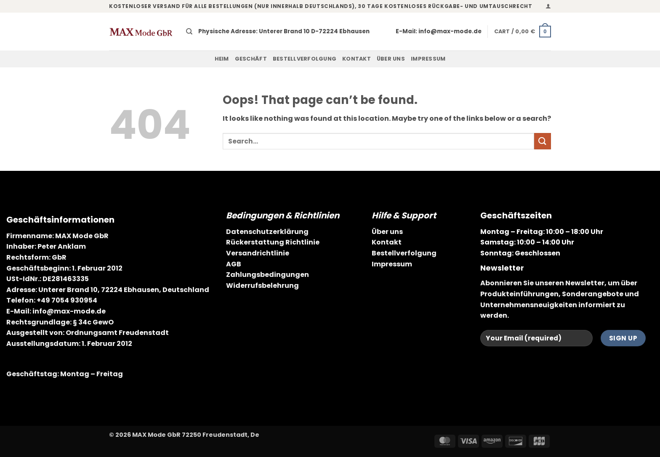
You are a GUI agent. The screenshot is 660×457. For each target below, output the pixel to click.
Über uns (391, 58)
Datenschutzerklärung (267, 231)
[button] (548, 6)
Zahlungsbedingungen (267, 274)
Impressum (428, 58)
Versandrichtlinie (257, 253)
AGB (233, 264)
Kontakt (356, 58)
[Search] (189, 32)
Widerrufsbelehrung (262, 285)
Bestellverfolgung (304, 58)
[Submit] (542, 141)
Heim (222, 58)
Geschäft (251, 58)
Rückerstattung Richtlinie (272, 242)
